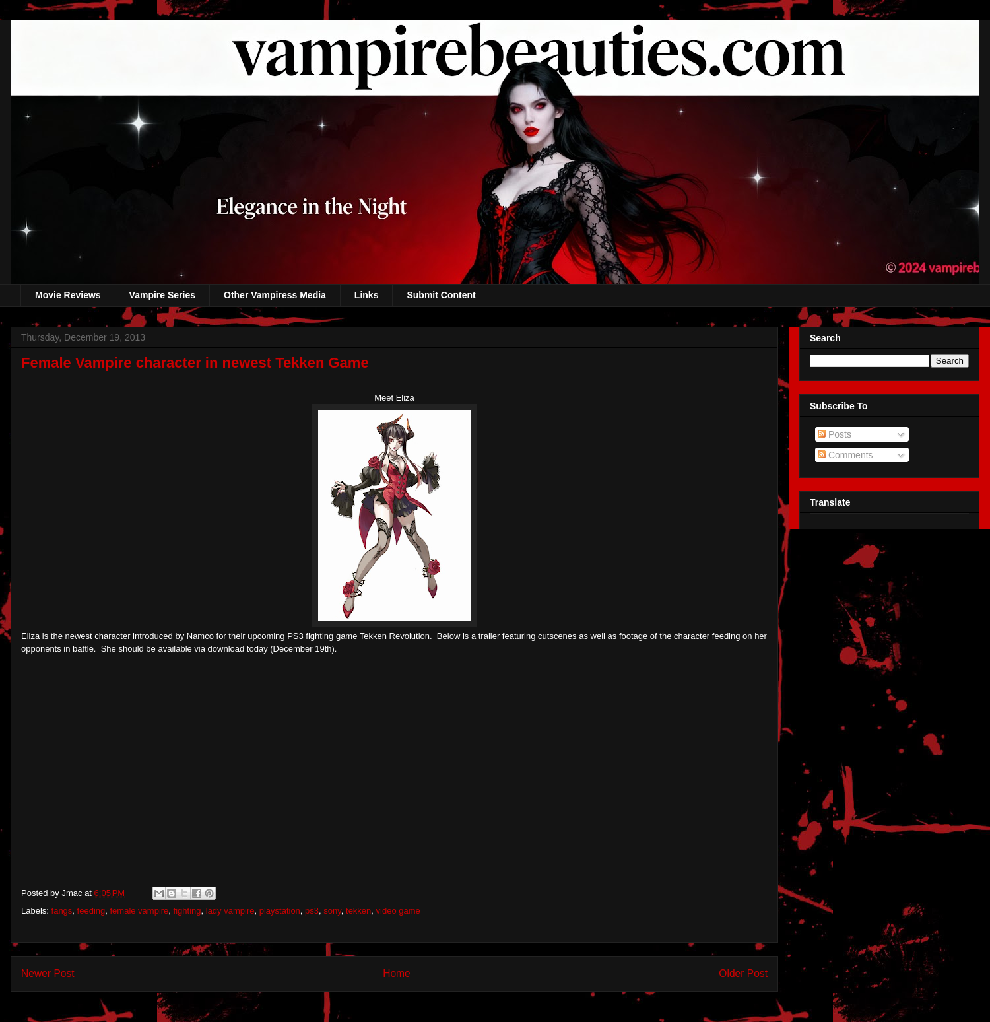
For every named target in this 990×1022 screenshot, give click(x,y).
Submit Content (441, 295)
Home (397, 973)
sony (332, 911)
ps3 (312, 911)
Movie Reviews (68, 295)
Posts (834, 434)
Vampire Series (162, 295)
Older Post (743, 973)
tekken (358, 911)
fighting (187, 911)
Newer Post (48, 973)
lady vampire (230, 911)
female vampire (139, 911)
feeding (91, 911)
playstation (279, 911)
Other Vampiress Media (275, 295)
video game (398, 911)
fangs (62, 911)
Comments (845, 455)
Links (366, 295)
